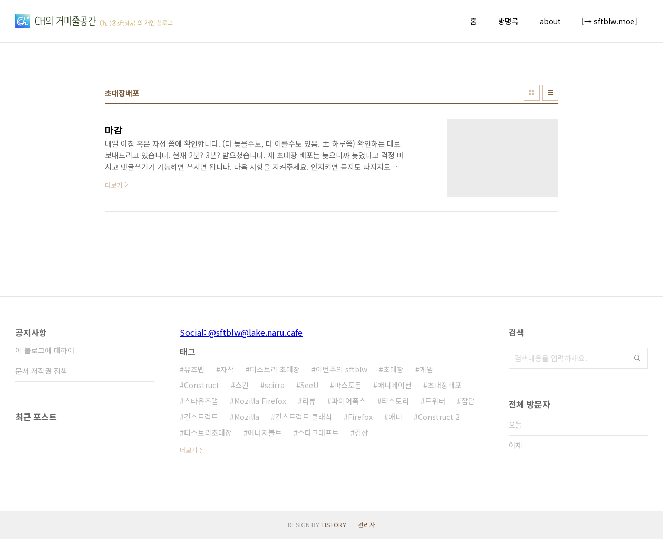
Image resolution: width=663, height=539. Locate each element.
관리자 (366, 524)
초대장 (393, 369)
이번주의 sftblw (341, 369)
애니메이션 (394, 385)
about (550, 21)
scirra (275, 385)
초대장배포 (444, 385)
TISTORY (333, 524)
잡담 (468, 401)
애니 (395, 416)
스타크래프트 (318, 432)
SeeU (309, 385)
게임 (426, 369)
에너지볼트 (265, 432)
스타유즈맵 (201, 401)
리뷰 (309, 401)
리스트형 (550, 93)
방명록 (508, 21)
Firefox (360, 416)
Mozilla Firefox (260, 401)
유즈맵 (194, 369)
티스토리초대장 (208, 432)
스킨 (242, 385)
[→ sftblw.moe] (609, 21)
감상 (361, 432)
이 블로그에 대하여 (44, 350)
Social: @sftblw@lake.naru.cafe (241, 332)
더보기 (188, 449)
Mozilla (246, 416)
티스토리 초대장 (275, 369)
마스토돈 (348, 385)
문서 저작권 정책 (41, 370)
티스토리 (395, 401)
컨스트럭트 (201, 416)
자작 (227, 369)
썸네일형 (532, 93)
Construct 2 (439, 416)
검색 (637, 358)
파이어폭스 (348, 401)
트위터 (435, 401)
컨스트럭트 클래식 (303, 416)
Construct (201, 385)
